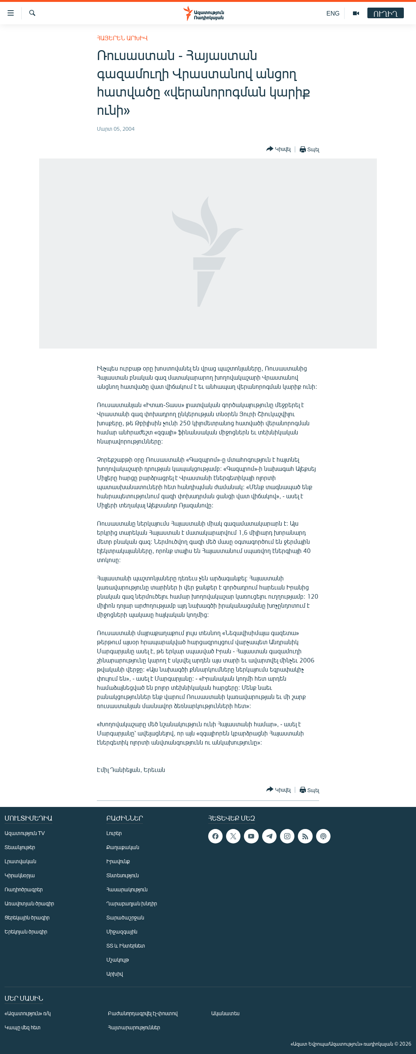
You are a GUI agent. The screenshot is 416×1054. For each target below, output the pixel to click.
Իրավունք (118, 861)
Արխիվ (114, 973)
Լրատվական (20, 861)
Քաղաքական (122, 847)
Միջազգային (121, 931)
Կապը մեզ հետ (23, 1027)
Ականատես (225, 1013)
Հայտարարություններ (134, 1027)
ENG (333, 13)
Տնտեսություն (122, 875)
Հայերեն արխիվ (122, 37)
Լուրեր (114, 833)
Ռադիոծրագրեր (24, 889)
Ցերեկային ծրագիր (27, 917)
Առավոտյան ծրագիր (29, 903)
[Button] (278, 149)
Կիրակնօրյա (20, 875)
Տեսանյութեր (20, 847)
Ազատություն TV (25, 833)
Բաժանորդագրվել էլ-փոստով (143, 1013)
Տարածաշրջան (125, 917)
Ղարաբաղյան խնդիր (131, 903)
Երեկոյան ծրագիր (26, 931)
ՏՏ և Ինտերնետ (125, 945)
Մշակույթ (117, 959)
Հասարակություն (126, 889)
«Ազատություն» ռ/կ (28, 1013)
